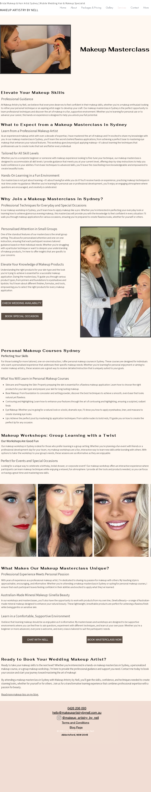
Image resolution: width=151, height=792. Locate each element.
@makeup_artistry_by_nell (80, 718)
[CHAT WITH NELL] (37, 639)
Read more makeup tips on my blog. (20, 694)
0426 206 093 (76, 708)
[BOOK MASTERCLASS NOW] (104, 639)
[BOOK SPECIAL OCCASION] (21, 316)
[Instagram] (59, 718)
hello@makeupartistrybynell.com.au (76, 712)
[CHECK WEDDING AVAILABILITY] (21, 303)
